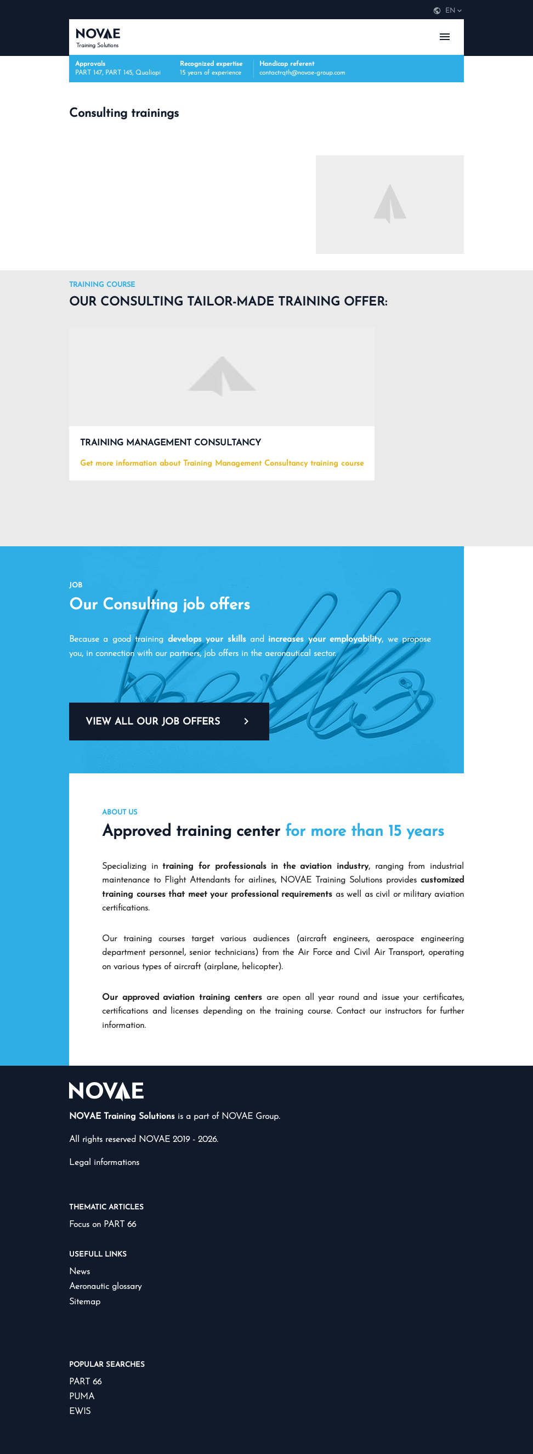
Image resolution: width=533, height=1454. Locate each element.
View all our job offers (169, 721)
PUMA (81, 1397)
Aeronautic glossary (105, 1286)
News (79, 1272)
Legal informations (104, 1162)
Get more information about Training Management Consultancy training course (222, 464)
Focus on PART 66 (102, 1224)
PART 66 (85, 1382)
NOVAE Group (250, 1116)
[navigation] (448, 11)
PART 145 (118, 73)
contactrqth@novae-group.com (302, 73)
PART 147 (88, 73)
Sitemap (84, 1302)
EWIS (79, 1411)
